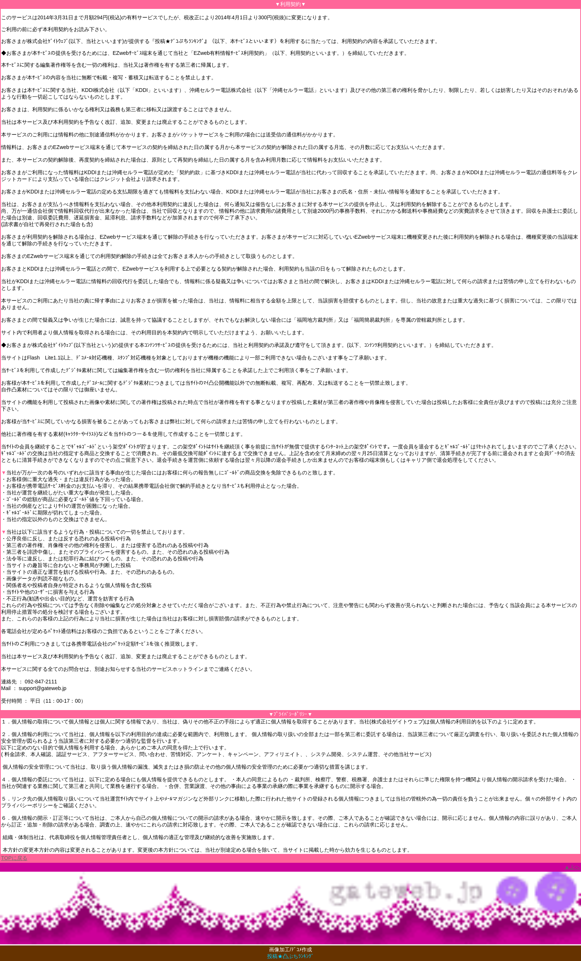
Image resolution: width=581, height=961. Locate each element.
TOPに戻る (14, 858)
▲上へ (572, 867)
